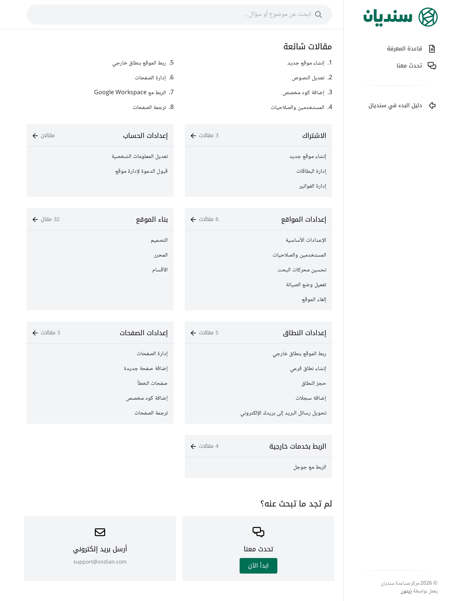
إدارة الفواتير (312, 186)
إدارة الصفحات (152, 354)
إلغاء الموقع (314, 300)
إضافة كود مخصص (147, 398)
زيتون (406, 591)
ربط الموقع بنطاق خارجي (299, 354)
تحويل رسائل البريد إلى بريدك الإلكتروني (283, 413)
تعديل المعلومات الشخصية (139, 157)
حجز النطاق (313, 384)
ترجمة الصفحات (151, 413)
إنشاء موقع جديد (307, 157)
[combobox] (179, 14)
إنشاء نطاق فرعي (308, 369)
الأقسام (160, 270)
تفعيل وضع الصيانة (306, 285)
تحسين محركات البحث (301, 270)
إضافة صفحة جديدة (146, 369)
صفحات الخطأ (152, 384)
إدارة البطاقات (311, 171)
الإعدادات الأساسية (306, 240)
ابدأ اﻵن (258, 565)
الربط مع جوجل (309, 467)
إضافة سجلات (311, 398)
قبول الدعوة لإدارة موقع (141, 171)
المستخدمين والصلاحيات (299, 255)
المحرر (161, 255)
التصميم (159, 240)
